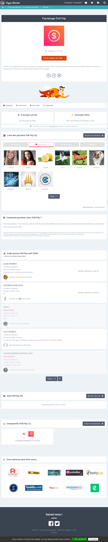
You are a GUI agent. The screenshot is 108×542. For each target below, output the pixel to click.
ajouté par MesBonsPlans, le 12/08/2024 (18, 370)
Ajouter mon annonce (94, 135)
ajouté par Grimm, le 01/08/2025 (16, 323)
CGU (74, 530)
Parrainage (8, 105)
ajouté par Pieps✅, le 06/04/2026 (16, 299)
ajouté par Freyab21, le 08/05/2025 (17, 345)
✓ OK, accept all (79, 539)
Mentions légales (64, 530)
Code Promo (21, 105)
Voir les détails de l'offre (54, 58)
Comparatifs (48, 105)
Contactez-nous (53, 126)
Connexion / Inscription (73, 3)
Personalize (93, 539)
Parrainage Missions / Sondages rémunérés (23, 7)
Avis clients (35, 105)
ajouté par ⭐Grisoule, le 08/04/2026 (17, 277)
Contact (54, 533)
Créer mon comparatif (93, 424)
